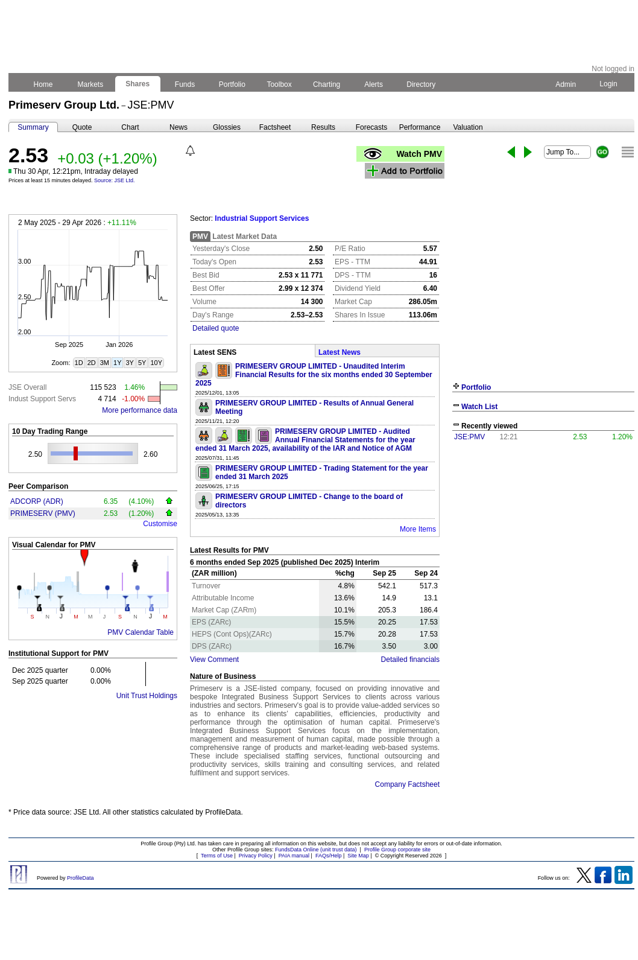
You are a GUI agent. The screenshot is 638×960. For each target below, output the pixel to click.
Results (323, 127)
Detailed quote (215, 328)
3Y (129, 362)
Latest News (339, 352)
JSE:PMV (469, 437)
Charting (327, 84)
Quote (82, 127)
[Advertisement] (543, 535)
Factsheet (275, 127)
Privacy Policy (256, 856)
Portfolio (232, 84)
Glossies (227, 127)
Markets (90, 84)
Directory (421, 84)
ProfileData (80, 878)
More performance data (139, 410)
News (178, 127)
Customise (160, 524)
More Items (418, 529)
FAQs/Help (328, 856)
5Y (142, 362)
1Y (117, 362)
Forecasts (372, 127)
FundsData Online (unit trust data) (316, 850)
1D (79, 362)
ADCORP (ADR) (36, 501)
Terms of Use (217, 856)
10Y (156, 362)
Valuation (467, 127)
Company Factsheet (407, 784)
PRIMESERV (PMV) (42, 513)
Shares (138, 84)
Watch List (479, 406)
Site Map (358, 856)
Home (43, 84)
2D (91, 362)
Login (608, 84)
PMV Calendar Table (140, 632)
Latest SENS (215, 352)
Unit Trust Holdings (146, 695)
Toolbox (279, 84)
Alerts (374, 84)
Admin (566, 84)
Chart (130, 127)
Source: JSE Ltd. (114, 180)
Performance (420, 127)
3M (104, 362)
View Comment (214, 659)
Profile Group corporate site (397, 850)
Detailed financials (410, 659)
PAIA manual (294, 856)
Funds (185, 84)
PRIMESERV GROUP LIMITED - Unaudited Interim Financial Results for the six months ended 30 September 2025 (313, 374)
